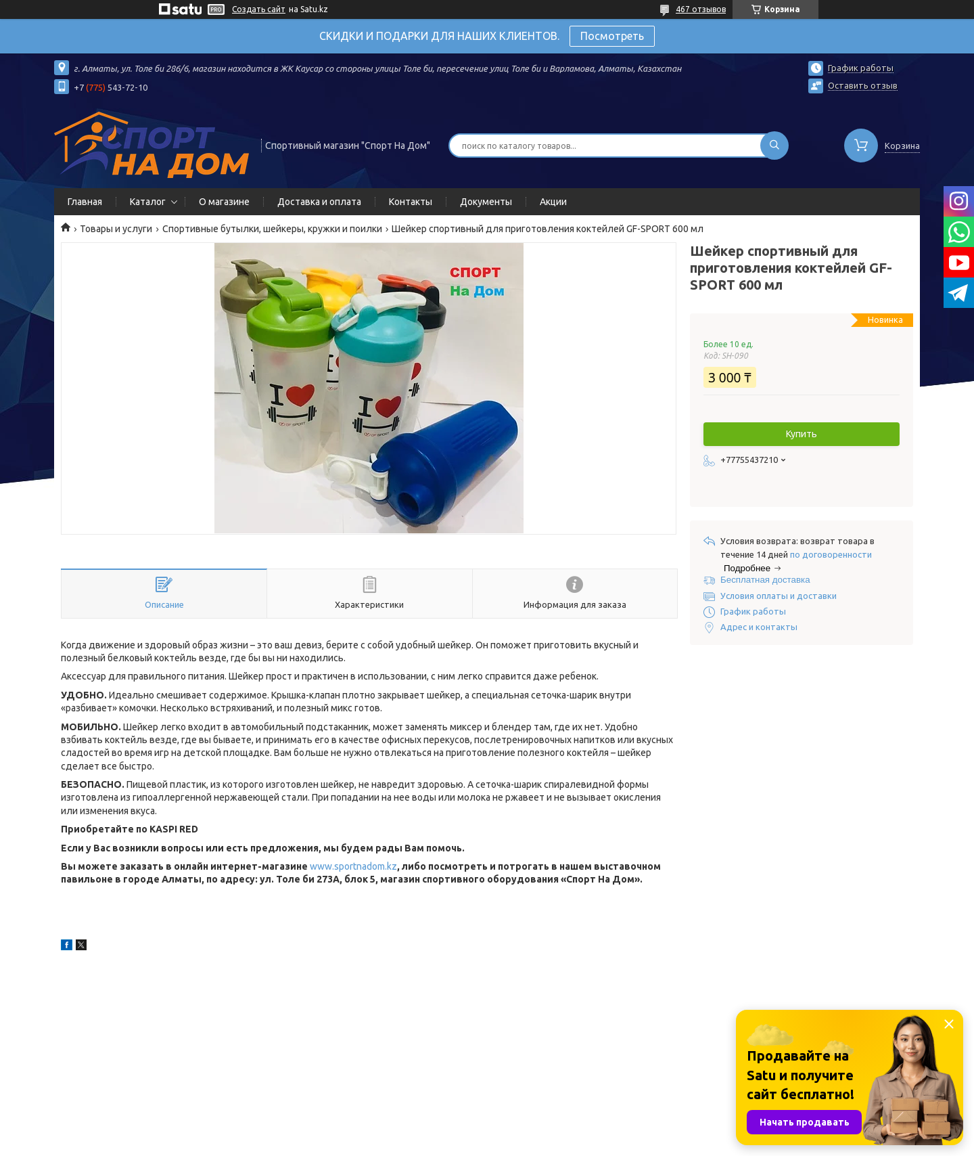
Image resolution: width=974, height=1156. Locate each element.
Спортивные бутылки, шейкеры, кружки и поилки (272, 228)
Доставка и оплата (319, 201)
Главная (85, 201)
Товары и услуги (116, 228)
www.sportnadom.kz (353, 866)
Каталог (148, 201)
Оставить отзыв (863, 85)
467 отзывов (701, 9)
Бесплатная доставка (765, 580)
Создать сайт (258, 9)
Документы (486, 201)
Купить (801, 433)
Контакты (410, 201)
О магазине (224, 201)
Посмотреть (612, 36)
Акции (553, 201)
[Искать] (774, 145)
